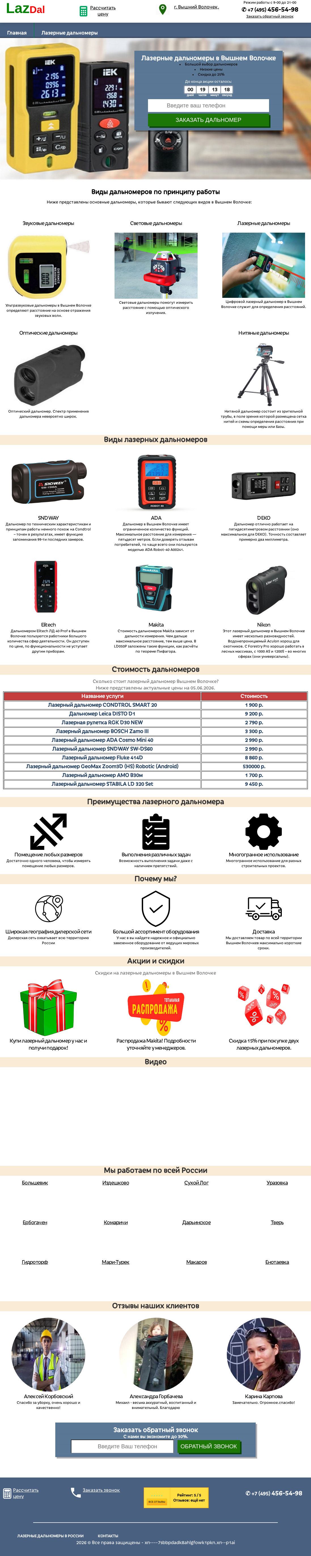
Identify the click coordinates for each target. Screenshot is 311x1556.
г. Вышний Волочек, (196, 7)
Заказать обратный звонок (269, 16)
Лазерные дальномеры (69, 33)
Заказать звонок (101, 1490)
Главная (17, 33)
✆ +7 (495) (274, 1493)
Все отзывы (157, 1501)
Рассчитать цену (103, 11)
